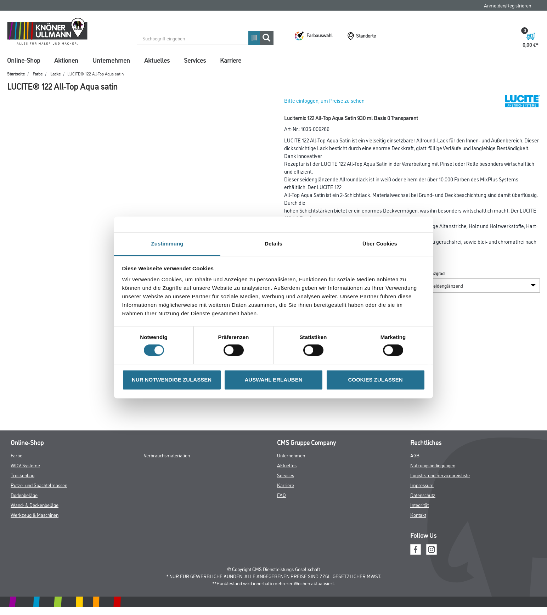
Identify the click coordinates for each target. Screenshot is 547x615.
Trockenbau (22, 475)
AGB (414, 455)
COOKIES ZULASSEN (375, 380)
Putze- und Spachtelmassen (39, 484)
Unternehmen (111, 60)
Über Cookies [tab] (379, 244)
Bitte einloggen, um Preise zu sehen (324, 100)
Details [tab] (273, 244)
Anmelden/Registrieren (507, 5)
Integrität (419, 504)
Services (195, 60)
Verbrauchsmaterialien (167, 455)
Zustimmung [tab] (167, 244)
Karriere (230, 60)
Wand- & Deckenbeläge (34, 504)
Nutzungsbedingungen (432, 465)
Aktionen (66, 60)
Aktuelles (157, 60)
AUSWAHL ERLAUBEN (273, 380)
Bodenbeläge (24, 494)
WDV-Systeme (25, 465)
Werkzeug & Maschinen (34, 514)
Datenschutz (422, 494)
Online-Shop (23, 60)
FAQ (281, 494)
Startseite (16, 73)
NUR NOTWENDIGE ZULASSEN (172, 380)
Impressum (422, 484)
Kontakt (418, 514)
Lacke (55, 73)
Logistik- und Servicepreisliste (440, 475)
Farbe (38, 73)
